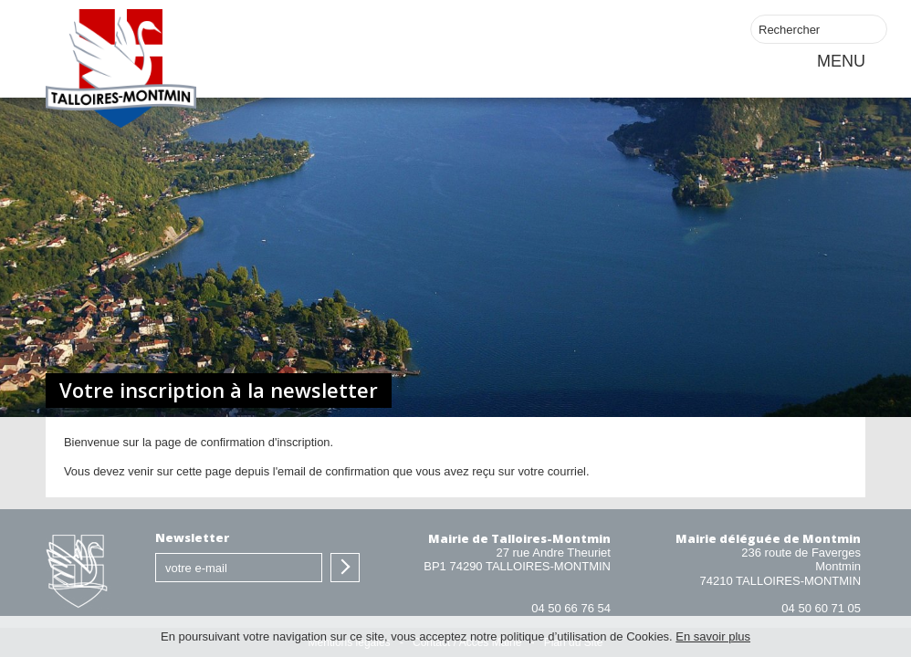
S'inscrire (345, 567)
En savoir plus (712, 636)
